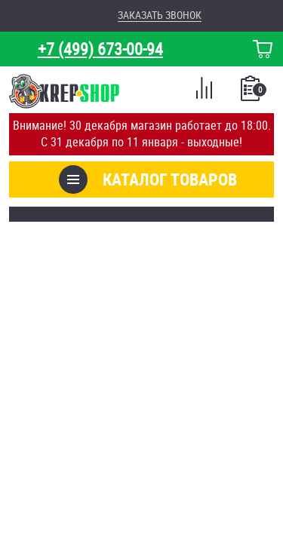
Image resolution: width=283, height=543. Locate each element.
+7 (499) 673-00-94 (100, 49)
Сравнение (204, 90)
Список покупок (252, 93)
